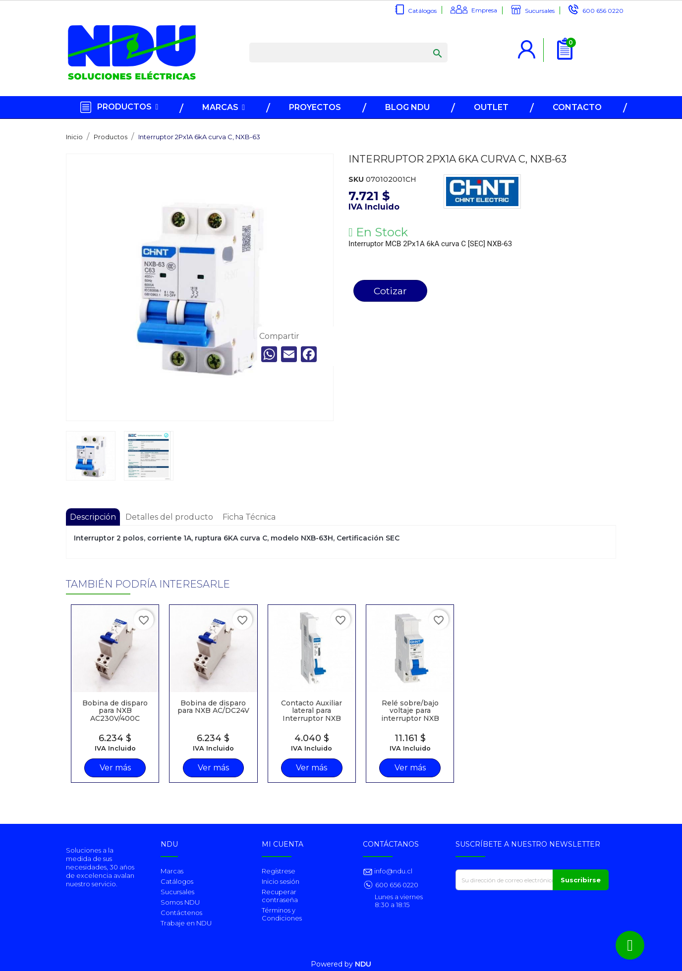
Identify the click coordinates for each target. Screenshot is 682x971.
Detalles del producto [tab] (169, 517)
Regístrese (278, 871)
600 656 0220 (603, 10)
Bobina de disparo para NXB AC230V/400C (115, 711)
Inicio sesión (280, 881)
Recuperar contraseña (280, 896)
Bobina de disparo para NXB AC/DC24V (213, 707)
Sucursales (540, 10)
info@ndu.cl (392, 871)
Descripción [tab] (93, 517)
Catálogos (422, 10)
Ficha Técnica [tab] (249, 517)
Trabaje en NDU (186, 923)
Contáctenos (181, 913)
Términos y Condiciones (282, 914)
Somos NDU (180, 902)
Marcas (172, 871)
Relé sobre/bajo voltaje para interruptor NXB (410, 711)
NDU (363, 964)
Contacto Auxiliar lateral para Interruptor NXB (311, 711)
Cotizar (390, 291)
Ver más (115, 767)
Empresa (484, 10)
